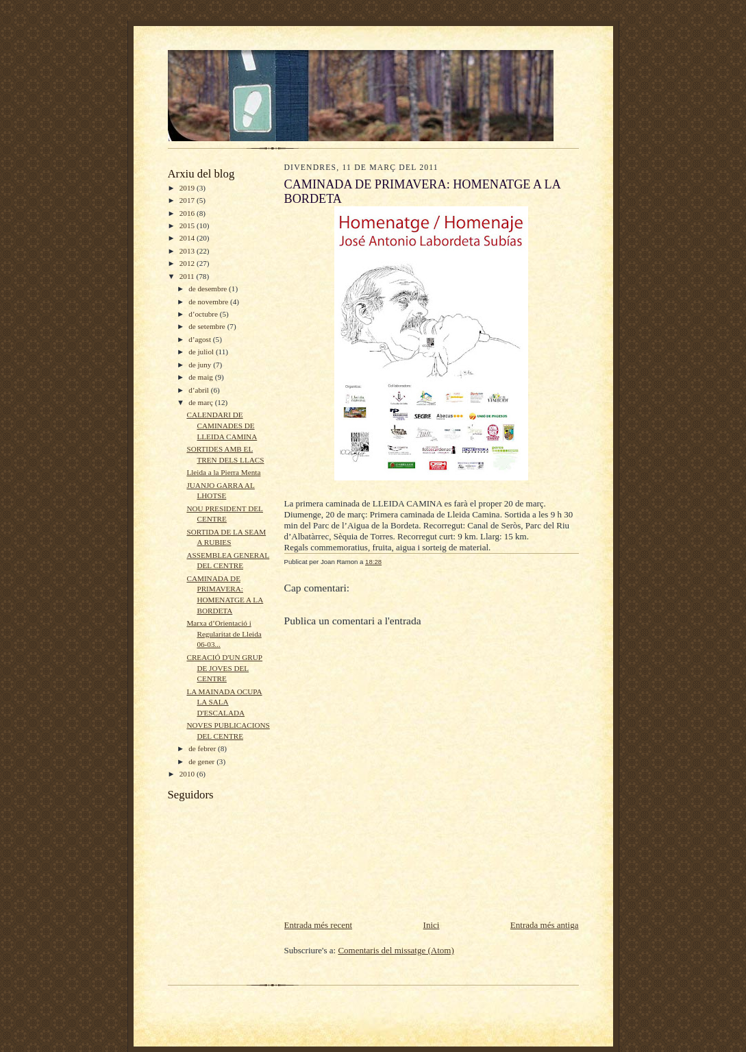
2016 (188, 213)
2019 (188, 188)
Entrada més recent (318, 925)
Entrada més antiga (544, 925)
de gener (202, 761)
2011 (188, 276)
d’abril (199, 390)
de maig (201, 377)
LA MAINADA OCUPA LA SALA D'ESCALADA (224, 702)
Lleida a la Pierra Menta (223, 472)
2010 (188, 774)
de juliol (202, 351)
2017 (188, 200)
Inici (431, 925)
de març (201, 402)
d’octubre (204, 314)
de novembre (209, 301)
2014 (188, 238)
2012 (188, 263)
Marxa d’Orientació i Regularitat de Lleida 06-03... (223, 633)
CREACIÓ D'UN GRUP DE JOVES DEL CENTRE (224, 668)
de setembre (207, 326)
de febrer (203, 748)
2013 (188, 251)
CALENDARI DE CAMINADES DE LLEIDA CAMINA (221, 425)
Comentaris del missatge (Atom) (395, 950)
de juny (200, 364)
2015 (188, 225)
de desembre (208, 288)
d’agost (200, 339)
